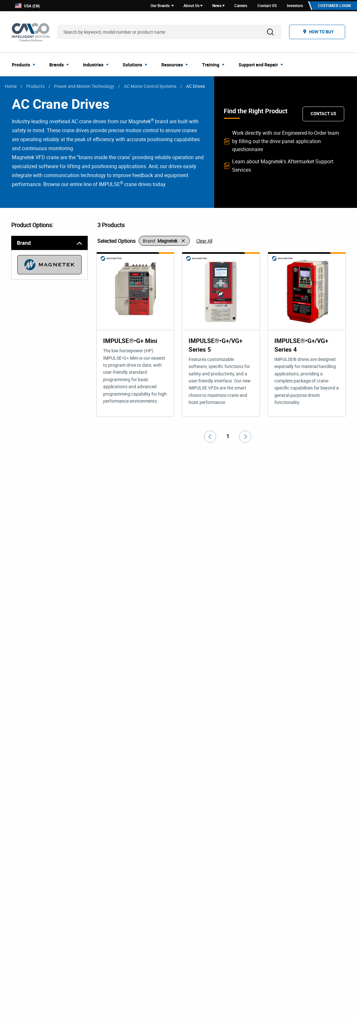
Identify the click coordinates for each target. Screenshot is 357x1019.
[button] (164, 242)
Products (35, 87)
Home (11, 87)
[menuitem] (25, 65)
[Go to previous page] (210, 438)
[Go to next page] (245, 438)
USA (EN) (27, 6)
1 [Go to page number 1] (227, 438)
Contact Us (323, 115)
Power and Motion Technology (84, 87)
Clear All (204, 242)
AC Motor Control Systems (150, 87)
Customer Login (333, 6)
